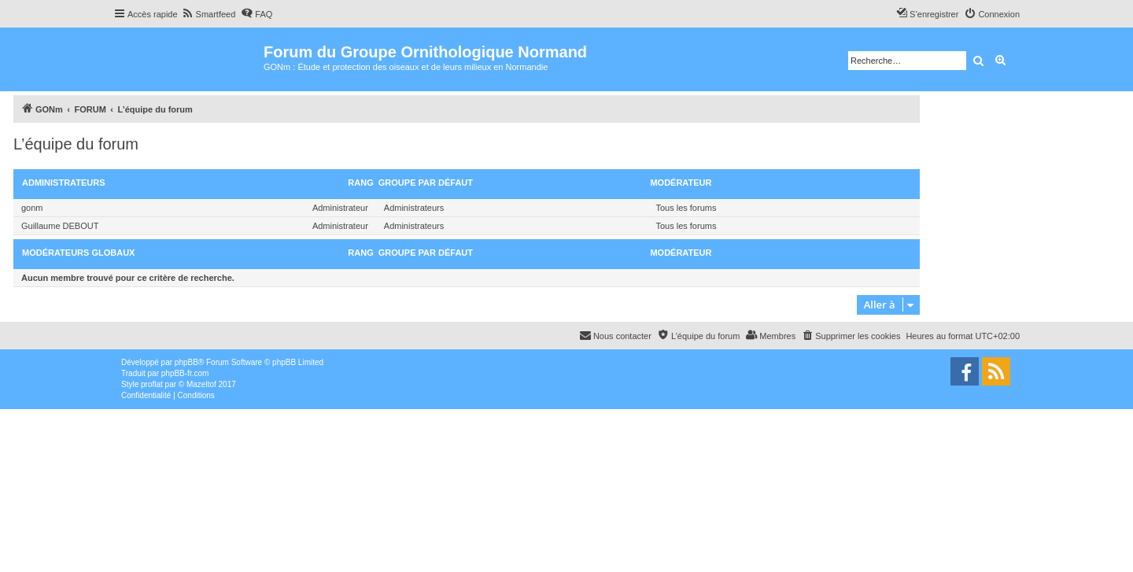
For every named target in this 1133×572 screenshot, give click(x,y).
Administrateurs (63, 182)
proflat (152, 384)
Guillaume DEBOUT (59, 226)
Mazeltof (201, 384)
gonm (32, 207)
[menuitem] (209, 14)
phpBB (186, 362)
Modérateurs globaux (78, 252)
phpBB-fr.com (185, 373)
